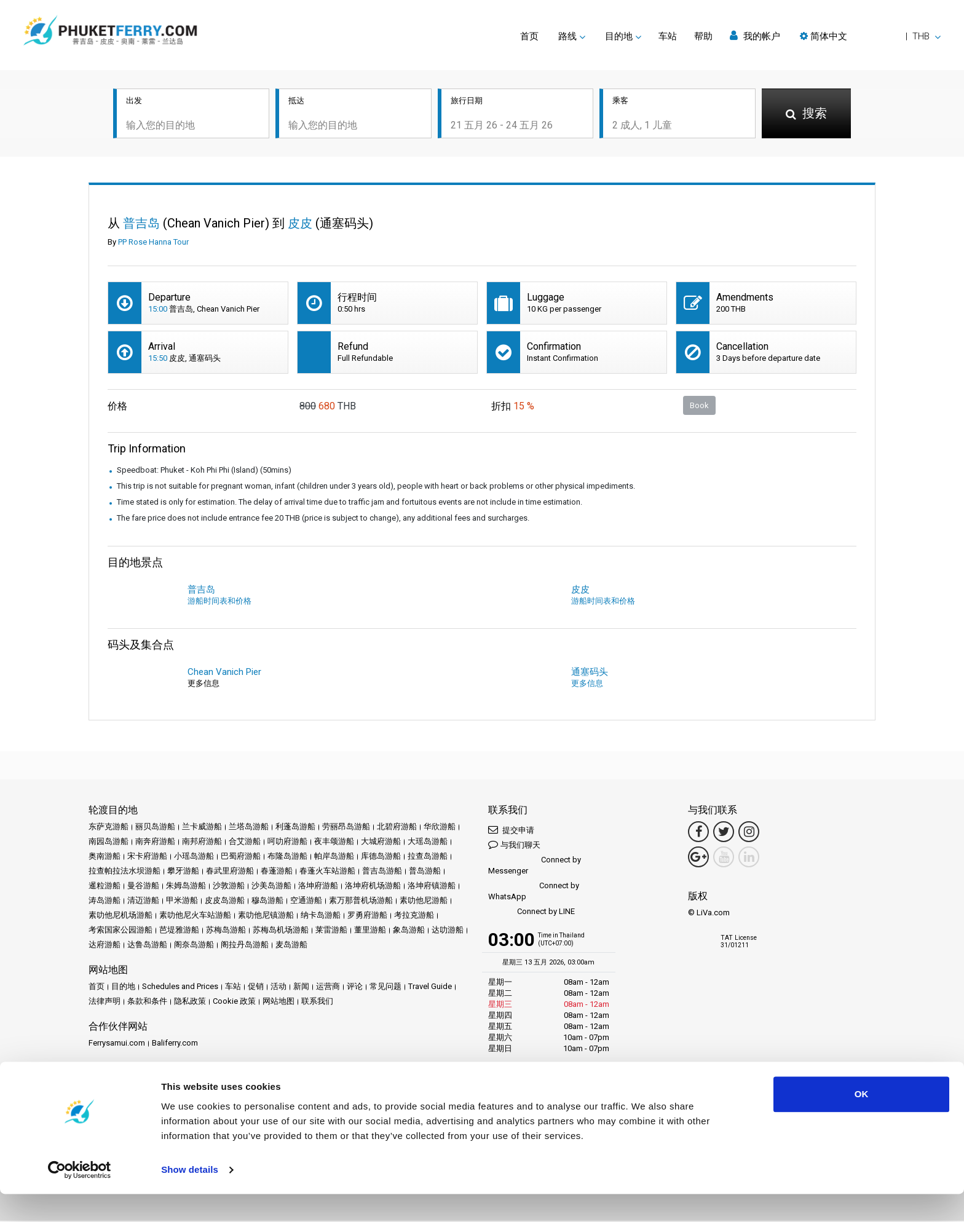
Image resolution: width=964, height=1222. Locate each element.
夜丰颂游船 (334, 842)
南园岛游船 (108, 842)
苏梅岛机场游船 (281, 931)
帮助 (703, 36)
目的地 (123, 987)
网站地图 (278, 1002)
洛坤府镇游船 (432, 886)
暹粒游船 (104, 886)
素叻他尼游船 (424, 901)
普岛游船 (425, 872)
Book (699, 406)
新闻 (301, 987)
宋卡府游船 (147, 857)
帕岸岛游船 (334, 857)
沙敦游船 (229, 886)
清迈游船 (143, 901)
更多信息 (587, 684)
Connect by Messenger (534, 866)
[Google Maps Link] (698, 858)
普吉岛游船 (382, 872)
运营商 (328, 987)
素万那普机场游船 (361, 901)
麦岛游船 (291, 945)
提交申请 (511, 831)
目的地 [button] (619, 36)
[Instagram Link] (748, 832)
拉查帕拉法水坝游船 (124, 872)
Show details (189, 1197)
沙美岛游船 (271, 886)
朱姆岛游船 (186, 886)
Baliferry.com (175, 1044)
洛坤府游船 (318, 886)
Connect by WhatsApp (533, 892)
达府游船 (104, 945)
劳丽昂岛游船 (346, 827)
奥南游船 (104, 857)
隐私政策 (190, 1002)
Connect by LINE (531, 913)
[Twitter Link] (723, 832)
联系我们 (317, 1002)
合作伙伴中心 (112, 1085)
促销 (256, 987)
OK (862, 1122)
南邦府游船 (202, 842)
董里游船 (370, 931)
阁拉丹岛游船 (245, 945)
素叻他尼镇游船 (266, 916)
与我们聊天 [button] (514, 845)
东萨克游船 (108, 827)
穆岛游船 (267, 901)
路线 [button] (567, 36)
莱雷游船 (331, 931)
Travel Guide (430, 987)
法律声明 (104, 1002)
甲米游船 (182, 901)
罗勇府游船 (367, 916)
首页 (529, 36)
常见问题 (385, 987)
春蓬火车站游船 (327, 872)
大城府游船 (381, 842)
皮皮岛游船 (225, 901)
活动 (278, 987)
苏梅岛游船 (226, 931)
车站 (667, 36)
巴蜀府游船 (241, 857)
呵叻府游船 (287, 842)
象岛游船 (409, 931)
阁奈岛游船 (194, 945)
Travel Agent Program (236, 1085)
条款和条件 (147, 1002)
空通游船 (306, 901)
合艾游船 (245, 842)
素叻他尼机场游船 (120, 916)
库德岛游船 (381, 857)
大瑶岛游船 (428, 842)
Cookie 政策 (234, 1002)
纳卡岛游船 (321, 916)
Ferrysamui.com (117, 1044)
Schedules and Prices (180, 987)
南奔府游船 (155, 842)
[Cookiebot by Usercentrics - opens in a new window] (79, 1198)
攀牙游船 (183, 872)
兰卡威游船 (202, 827)
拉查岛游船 (428, 857)
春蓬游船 (277, 872)
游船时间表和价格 (219, 602)
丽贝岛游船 (155, 827)
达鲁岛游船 (147, 945)
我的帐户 (755, 36)
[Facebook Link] (698, 832)
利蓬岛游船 (295, 827)
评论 (355, 987)
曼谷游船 (143, 886)
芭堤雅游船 (179, 931)
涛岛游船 (104, 901)
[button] (870, 36)
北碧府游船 (397, 827)
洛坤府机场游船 (373, 886)
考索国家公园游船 (120, 931)
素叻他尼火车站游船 (195, 916)
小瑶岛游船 (194, 857)
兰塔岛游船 (249, 827)
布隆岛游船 (287, 857)
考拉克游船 (414, 916)
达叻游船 (448, 931)
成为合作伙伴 (167, 1085)
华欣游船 (440, 827)
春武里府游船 (230, 872)
